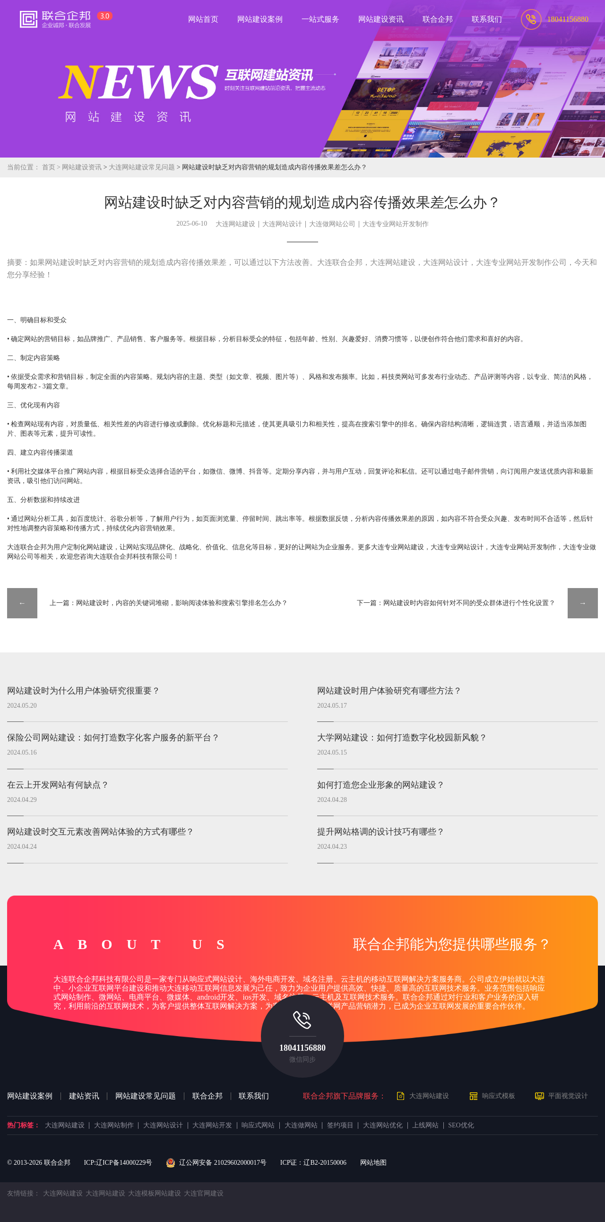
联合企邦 (207, 1096)
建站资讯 (84, 1096)
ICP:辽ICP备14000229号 (118, 1162)
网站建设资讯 (82, 167)
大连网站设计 (282, 224)
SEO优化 (461, 1125)
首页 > (52, 167)
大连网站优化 (383, 1125)
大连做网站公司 (332, 224)
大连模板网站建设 (154, 1193)
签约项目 (340, 1125)
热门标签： (23, 1125)
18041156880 (302, 1048)
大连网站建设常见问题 (142, 167)
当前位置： (23, 167)
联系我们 (254, 1096)
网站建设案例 (29, 1096)
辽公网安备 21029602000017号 (216, 1163)
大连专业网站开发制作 (396, 224)
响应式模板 (498, 1095)
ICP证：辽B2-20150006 (313, 1162)
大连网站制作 (114, 1125)
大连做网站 (301, 1125)
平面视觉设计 (568, 1095)
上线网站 (425, 1125)
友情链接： (23, 1193)
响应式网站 (258, 1125)
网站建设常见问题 (145, 1096)
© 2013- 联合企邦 (38, 1162)
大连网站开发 (212, 1125)
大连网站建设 (235, 224)
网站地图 (373, 1162)
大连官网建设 (204, 1193)
